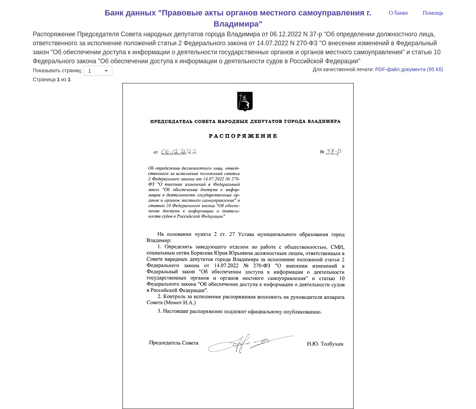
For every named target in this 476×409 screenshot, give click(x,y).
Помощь (433, 13)
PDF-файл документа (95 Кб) (409, 69)
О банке (398, 13)
